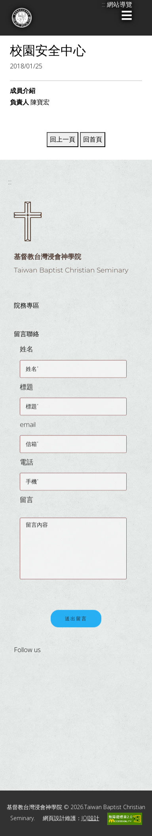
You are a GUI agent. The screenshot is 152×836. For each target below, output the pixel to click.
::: (9, 182)
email (28, 428)
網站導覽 (119, 4)
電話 (26, 465)
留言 (26, 503)
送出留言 (76, 623)
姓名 (26, 352)
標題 (26, 390)
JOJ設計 (90, 818)
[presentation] (80, 591)
